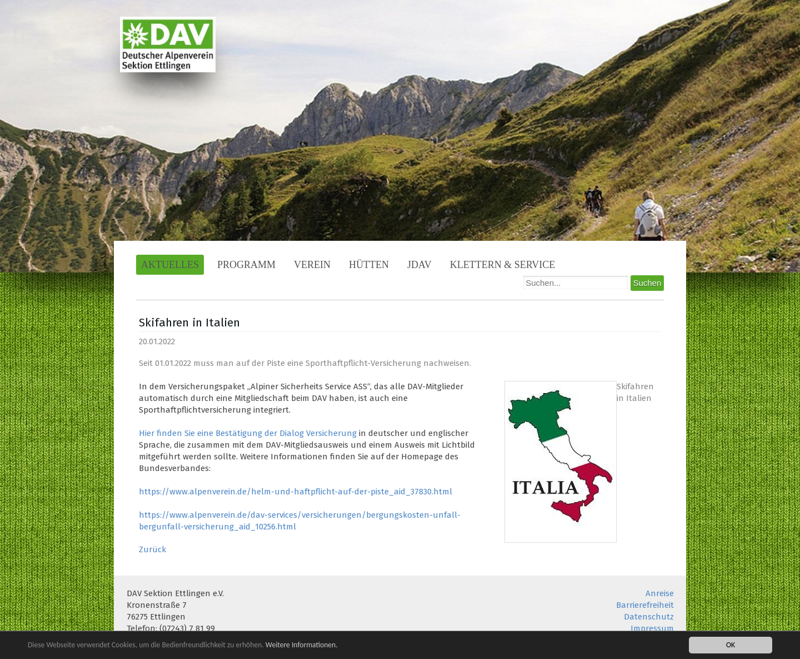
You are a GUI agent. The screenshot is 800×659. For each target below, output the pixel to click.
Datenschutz (649, 617)
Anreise (660, 593)
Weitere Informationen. (302, 645)
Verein (312, 264)
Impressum (652, 628)
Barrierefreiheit (645, 605)
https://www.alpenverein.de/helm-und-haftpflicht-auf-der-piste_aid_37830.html (295, 492)
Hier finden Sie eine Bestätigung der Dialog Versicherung (248, 433)
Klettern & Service (503, 264)
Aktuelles (170, 264)
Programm (246, 264)
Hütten (369, 264)
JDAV (419, 264)
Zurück (152, 549)
